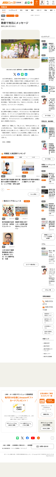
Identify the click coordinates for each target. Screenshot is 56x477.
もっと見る (33, 194)
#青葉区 (8, 142)
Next (37, 189)
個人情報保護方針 (6, 448)
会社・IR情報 (6, 445)
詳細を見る (46, 414)
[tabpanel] (20, 50)
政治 (46, 10)
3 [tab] (13, 189)
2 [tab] (11, 189)
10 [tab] (33, 189)
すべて (4, 10)
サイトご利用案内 (15, 448)
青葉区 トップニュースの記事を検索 (48, 236)
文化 (21, 10)
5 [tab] (19, 189)
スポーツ (39, 10)
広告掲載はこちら (47, 327)
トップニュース (13, 10)
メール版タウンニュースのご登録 (25, 424)
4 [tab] (16, 189)
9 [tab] (30, 189)
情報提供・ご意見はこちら (47, 314)
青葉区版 (4, 7)
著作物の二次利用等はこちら (47, 320)
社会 (27, 10)
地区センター (47, 353)
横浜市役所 (47, 346)
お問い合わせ (44, 446)
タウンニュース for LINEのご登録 (12, 424)
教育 (32, 10)
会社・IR (42, 3)
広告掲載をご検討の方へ (18, 445)
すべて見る (48, 115)
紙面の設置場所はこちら (47, 332)
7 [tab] (24, 189)
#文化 (3, 142)
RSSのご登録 (46, 428)
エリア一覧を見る (30, 264)
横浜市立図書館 (48, 356)
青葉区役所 (47, 343)
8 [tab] (27, 189)
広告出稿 (18, 2)
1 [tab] (8, 189)
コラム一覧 (48, 290)
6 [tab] (22, 189)
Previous (2, 189)
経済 (51, 10)
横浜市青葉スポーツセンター (48, 349)
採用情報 (30, 445)
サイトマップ (24, 448)
